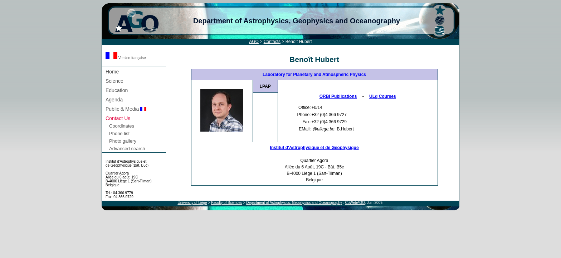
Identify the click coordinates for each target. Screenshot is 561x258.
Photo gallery (122, 141)
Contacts (272, 41)
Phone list (119, 133)
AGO (254, 41)
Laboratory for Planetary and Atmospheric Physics (314, 74)
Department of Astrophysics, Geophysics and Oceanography (296, 21)
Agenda (114, 99)
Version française (126, 58)
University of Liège (192, 203)
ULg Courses (382, 96)
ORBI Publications (338, 96)
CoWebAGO (355, 203)
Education (117, 90)
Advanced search (127, 148)
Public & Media (126, 109)
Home (112, 72)
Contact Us (118, 118)
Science (114, 81)
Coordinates (121, 126)
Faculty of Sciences (226, 203)
